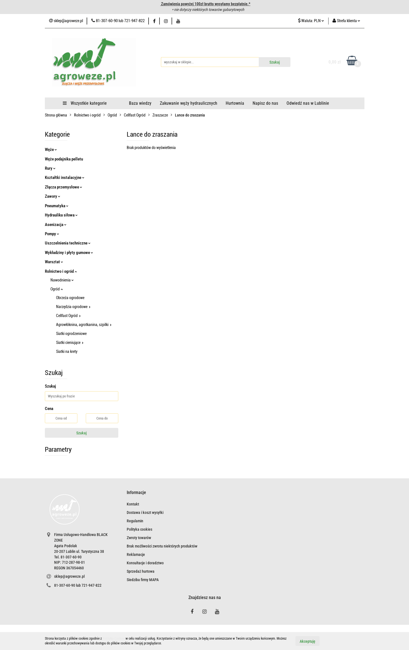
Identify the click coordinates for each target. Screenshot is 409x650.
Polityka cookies (139, 529)
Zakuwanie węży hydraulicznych (188, 103)
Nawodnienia (62, 280)
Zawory (52, 196)
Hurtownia (235, 103)
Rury (50, 168)
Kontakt (133, 504)
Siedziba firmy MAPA (143, 579)
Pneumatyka (56, 205)
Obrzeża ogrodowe (70, 297)
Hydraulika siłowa (61, 215)
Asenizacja (55, 224)
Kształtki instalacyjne (64, 177)
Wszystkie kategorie (85, 103)
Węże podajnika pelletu (64, 159)
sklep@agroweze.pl (69, 576)
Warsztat (54, 261)
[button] (136, 492)
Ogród (56, 289)
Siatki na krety (66, 351)
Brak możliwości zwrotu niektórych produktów (162, 546)
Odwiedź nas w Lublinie (307, 103)
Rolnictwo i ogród (61, 271)
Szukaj (81, 433)
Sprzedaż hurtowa (140, 571)
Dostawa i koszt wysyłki (145, 512)
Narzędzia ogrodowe (73, 306)
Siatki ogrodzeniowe (71, 333)
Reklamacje (136, 554)
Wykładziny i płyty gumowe (69, 252)
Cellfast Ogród (68, 315)
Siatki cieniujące (70, 342)
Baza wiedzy (140, 103)
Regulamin (135, 521)
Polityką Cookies (114, 638)
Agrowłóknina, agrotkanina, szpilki (84, 324)
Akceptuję (307, 641)
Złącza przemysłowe (63, 187)
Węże (51, 149)
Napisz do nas (265, 103)
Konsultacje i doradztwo (145, 563)
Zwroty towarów (139, 537)
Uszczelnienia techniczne (68, 243)
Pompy (52, 233)
